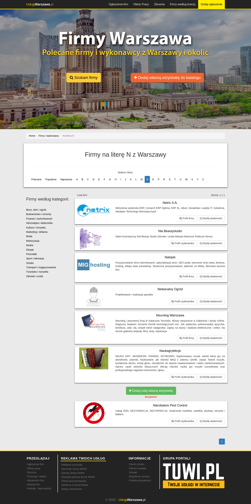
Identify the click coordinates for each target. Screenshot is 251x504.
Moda (29, 236)
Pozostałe (31, 254)
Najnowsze (66, 179)
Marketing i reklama (36, 232)
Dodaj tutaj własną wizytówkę (151, 390)
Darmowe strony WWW (74, 469)
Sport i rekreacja (35, 258)
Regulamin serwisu (139, 476)
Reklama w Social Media (74, 485)
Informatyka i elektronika (39, 223)
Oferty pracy (33, 468)
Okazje (30, 249)
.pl (39, 4)
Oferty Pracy (141, 4)
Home (32, 135)
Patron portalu (136, 464)
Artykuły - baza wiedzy (39, 488)
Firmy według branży (183, 4)
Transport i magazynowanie (41, 267)
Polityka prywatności (140, 480)
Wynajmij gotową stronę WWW (78, 477)
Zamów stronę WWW (72, 473)
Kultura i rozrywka (35, 227)
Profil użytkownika (183, 243)
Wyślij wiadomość (211, 218)
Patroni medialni (137, 468)
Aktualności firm (35, 480)
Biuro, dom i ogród (36, 209)
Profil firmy (187, 218)
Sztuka (30, 263)
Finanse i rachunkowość (39, 218)
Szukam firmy (83, 77)
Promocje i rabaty (36, 476)
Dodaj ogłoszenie (211, 4)
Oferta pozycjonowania (73, 481)
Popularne (50, 179)
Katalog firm (33, 484)
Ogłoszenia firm (118, 4)
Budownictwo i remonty (38, 214)
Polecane (36, 179)
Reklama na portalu (71, 464)
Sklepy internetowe (71, 489)
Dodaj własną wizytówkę (167, 77)
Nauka (29, 245)
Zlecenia (159, 4)
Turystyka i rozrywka (37, 271)
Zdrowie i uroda (34, 276)
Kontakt (133, 472)
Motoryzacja (32, 240)
